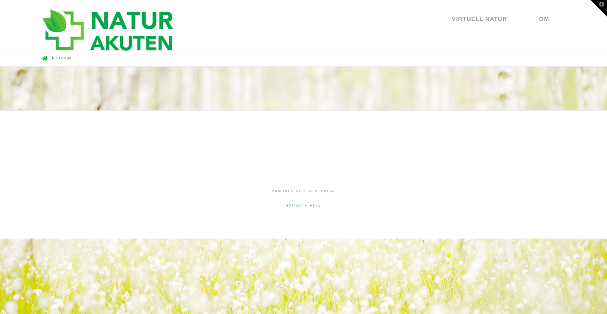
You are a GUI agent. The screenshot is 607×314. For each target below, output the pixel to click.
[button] (598, 8)
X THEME (325, 191)
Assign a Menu (304, 206)
